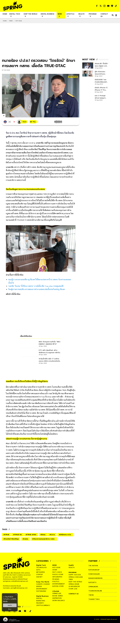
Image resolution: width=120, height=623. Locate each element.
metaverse (40, 572)
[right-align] (112, 15)
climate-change (43, 584)
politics (55, 581)
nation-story (58, 586)
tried (71, 579)
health (71, 567)
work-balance (58, 600)
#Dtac (43, 534)
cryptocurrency (43, 605)
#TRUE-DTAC (31, 534)
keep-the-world (75, 582)
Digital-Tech (41, 565)
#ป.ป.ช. (52, 534)
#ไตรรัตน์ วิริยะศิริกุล (11, 539)
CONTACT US (74, 594)
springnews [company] (93, 587)
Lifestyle (55, 591)
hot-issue (56, 567)
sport (54, 570)
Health (71, 565)
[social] (97, 6)
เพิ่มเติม (5, 601)
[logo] (13, 6)
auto (38, 570)
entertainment (58, 584)
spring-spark (74, 584)
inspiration (57, 598)
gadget (39, 577)
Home (5, 21)
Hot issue (18, 21)
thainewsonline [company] (95, 591)
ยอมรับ (10, 605)
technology (41, 567)
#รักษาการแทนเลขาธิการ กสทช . (43, 539)
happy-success (75, 575)
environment (41, 589)
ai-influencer (74, 586)
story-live (73, 589)
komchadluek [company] (94, 574)
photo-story (57, 574)
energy (39, 586)
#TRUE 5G (17, 534)
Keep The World (42, 582)
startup (39, 574)
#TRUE (6, 534)
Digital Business (42, 596)
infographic (57, 577)
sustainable (41, 591)
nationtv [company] (92, 582)
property (40, 603)
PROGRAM (72, 572)
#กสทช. (25, 539)
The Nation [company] (93, 566)
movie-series (57, 596)
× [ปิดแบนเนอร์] (16, 595)
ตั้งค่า (9, 609)
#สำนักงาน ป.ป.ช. (65, 534)
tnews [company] (91, 595)
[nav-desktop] (5, 14)
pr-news (55, 579)
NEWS (11, 21)
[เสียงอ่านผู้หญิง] (22, 121)
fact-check (57, 572)
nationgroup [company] (93, 570)
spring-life (56, 593)
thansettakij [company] (93, 599)
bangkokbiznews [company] (95, 578)
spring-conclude (76, 577)
